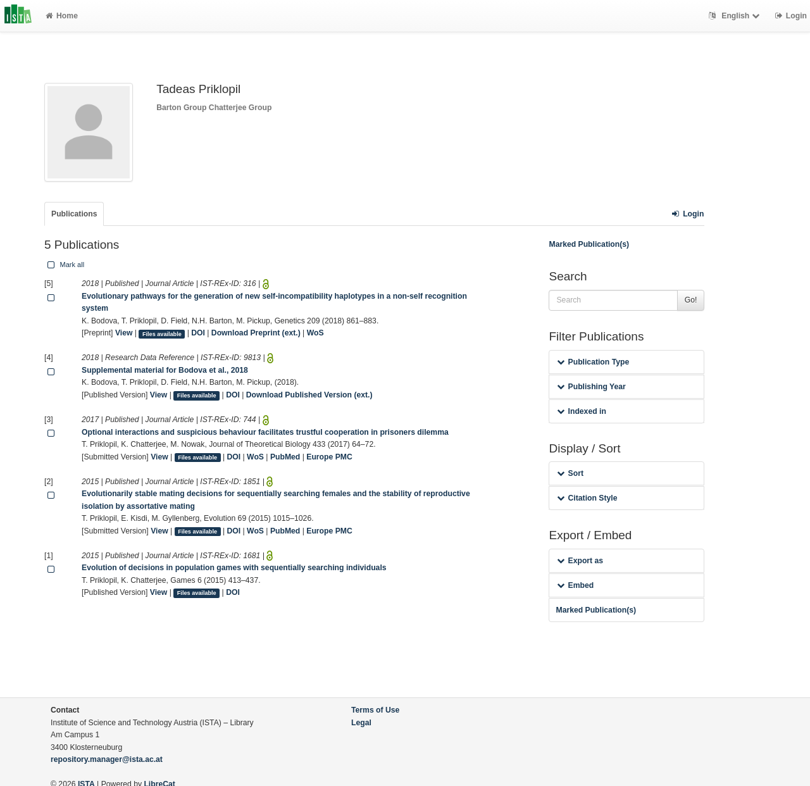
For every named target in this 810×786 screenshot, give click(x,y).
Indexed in (581, 411)
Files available (162, 333)
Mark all (64, 264)
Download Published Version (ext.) (309, 394)
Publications (74, 213)
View (124, 332)
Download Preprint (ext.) (256, 332)
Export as (580, 560)
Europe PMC (329, 456)
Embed (575, 585)
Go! (691, 300)
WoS (315, 332)
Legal (361, 722)
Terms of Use (375, 710)
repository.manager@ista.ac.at (107, 759)
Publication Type (593, 362)
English (736, 15)
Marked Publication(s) (589, 244)
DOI (198, 332)
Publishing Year (591, 386)
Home (62, 15)
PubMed (285, 456)
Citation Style (587, 498)
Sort (570, 473)
